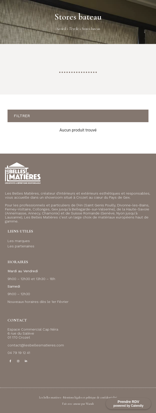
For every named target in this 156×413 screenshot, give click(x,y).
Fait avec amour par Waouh (78, 403)
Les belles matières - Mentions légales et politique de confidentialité (78, 397)
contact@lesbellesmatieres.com (36, 345)
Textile (74, 29)
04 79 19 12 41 (19, 353)
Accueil (61, 29)
